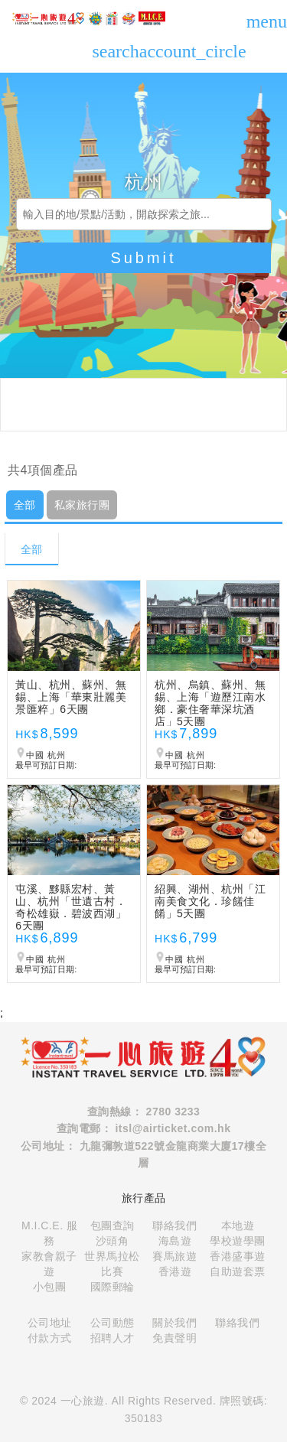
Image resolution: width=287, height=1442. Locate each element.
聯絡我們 (174, 1225)
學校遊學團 (238, 1241)
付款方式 (50, 1338)
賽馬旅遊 (174, 1256)
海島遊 (175, 1241)
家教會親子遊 (49, 1264)
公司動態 (112, 1323)
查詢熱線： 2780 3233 (144, 1111)
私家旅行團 (82, 505)
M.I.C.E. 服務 (49, 1233)
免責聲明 (174, 1338)
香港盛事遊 (238, 1256)
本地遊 (238, 1225)
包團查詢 (112, 1225)
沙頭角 (112, 1241)
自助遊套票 (238, 1271)
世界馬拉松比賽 (112, 1264)
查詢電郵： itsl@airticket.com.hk (144, 1128)
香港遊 (175, 1271)
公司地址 (50, 1323)
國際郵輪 (112, 1287)
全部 (25, 505)
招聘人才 (112, 1338)
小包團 (50, 1287)
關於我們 (174, 1323)
